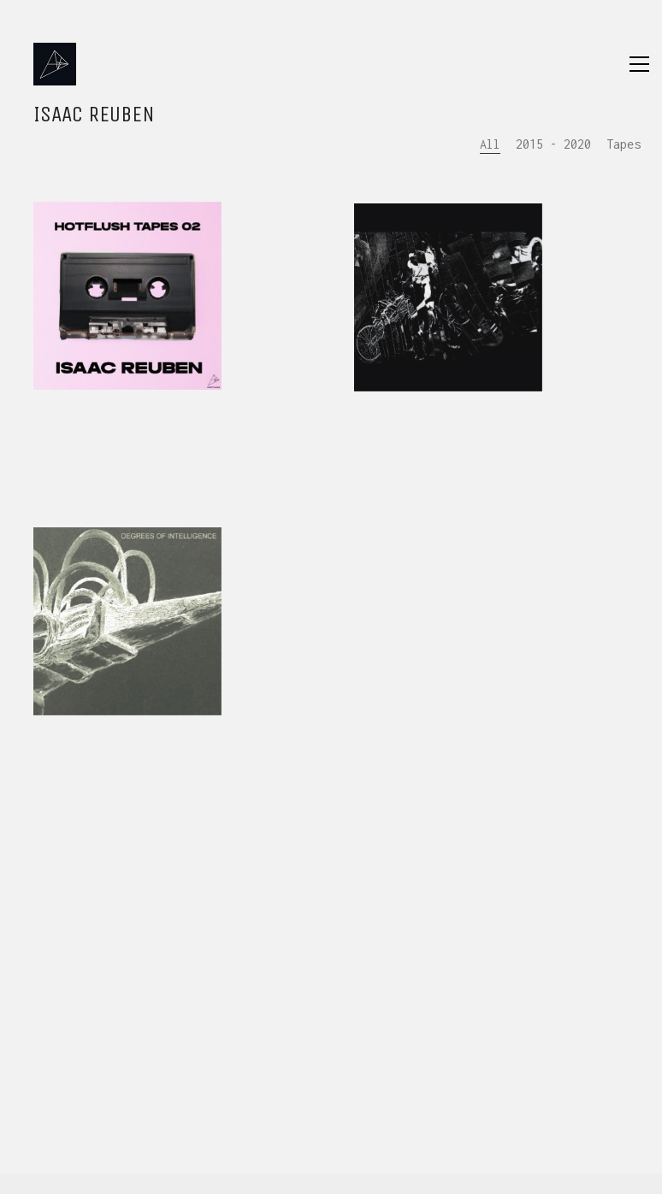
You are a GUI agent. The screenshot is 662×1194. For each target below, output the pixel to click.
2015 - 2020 (553, 144)
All (490, 144)
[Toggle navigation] (639, 64)
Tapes (623, 144)
